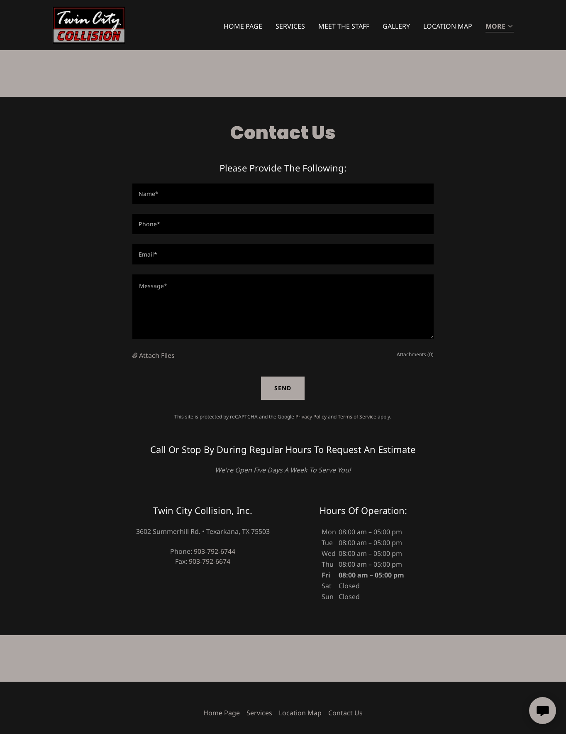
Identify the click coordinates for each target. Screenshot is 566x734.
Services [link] (290, 26)
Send (282, 388)
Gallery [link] (396, 26)
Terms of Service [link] (357, 416)
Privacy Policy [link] (311, 416)
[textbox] (282, 194)
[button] (499, 26)
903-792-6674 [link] (209, 561)
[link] (88, 24)
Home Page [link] (243, 26)
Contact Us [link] (345, 712)
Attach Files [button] (157, 355)
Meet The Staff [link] (343, 26)
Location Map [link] (447, 26)
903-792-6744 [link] (214, 551)
